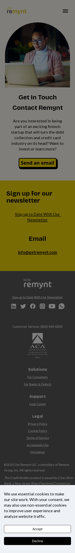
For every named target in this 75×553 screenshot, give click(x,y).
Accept (37, 529)
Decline (37, 541)
